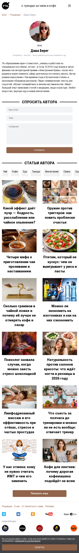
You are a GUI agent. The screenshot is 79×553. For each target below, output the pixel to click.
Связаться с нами (34, 506)
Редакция (7, 506)
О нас (17, 506)
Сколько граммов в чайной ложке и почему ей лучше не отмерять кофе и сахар (19, 315)
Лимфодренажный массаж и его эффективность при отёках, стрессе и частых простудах (19, 422)
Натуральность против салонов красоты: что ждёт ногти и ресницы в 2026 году (59, 369)
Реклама (49, 506)
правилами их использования (27, 541)
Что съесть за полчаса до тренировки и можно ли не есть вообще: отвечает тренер (60, 422)
